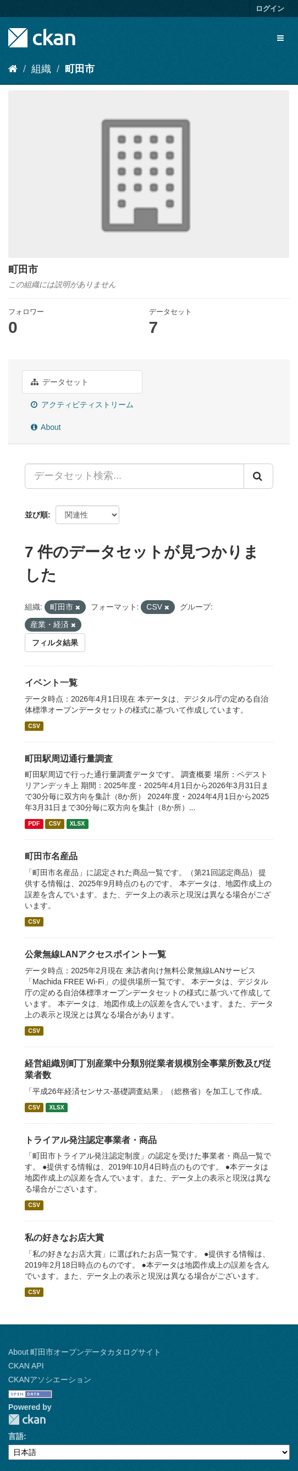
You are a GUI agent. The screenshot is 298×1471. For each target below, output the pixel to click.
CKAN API (26, 1365)
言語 (16, 1436)
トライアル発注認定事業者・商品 (91, 1140)
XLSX (77, 823)
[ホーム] (13, 68)
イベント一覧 (51, 682)
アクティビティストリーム (82, 404)
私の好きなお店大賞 (64, 1237)
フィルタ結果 (55, 642)
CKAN (27, 1419)
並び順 (36, 514)
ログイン (270, 8)
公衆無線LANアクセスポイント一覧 (95, 954)
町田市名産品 (51, 856)
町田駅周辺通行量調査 (69, 758)
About (46, 427)
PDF (34, 823)
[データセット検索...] (134, 476)
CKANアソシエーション (49, 1379)
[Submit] (258, 476)
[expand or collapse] (280, 38)
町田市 (80, 68)
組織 (41, 68)
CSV (34, 726)
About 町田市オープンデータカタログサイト (84, 1352)
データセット (60, 382)
